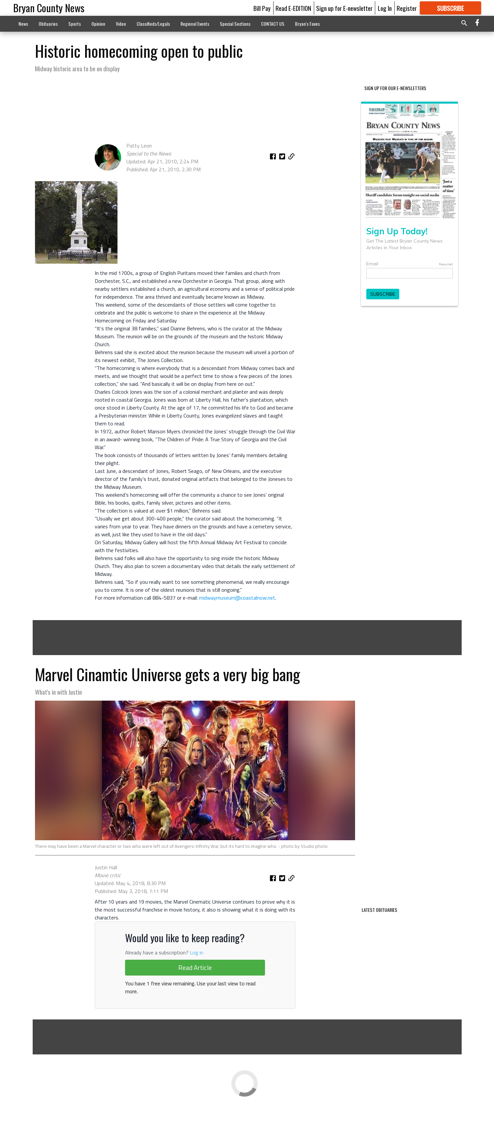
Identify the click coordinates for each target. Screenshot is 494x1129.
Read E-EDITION (293, 8)
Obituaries (48, 23)
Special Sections (235, 23)
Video (121, 23)
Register (407, 8)
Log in (196, 971)
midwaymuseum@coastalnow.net (237, 598)
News (23, 23)
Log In (385, 8)
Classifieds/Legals (153, 23)
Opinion (98, 23)
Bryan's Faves (307, 23)
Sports (74, 23)
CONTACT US (272, 23)
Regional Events (195, 23)
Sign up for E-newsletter (344, 8)
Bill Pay (262, 8)
